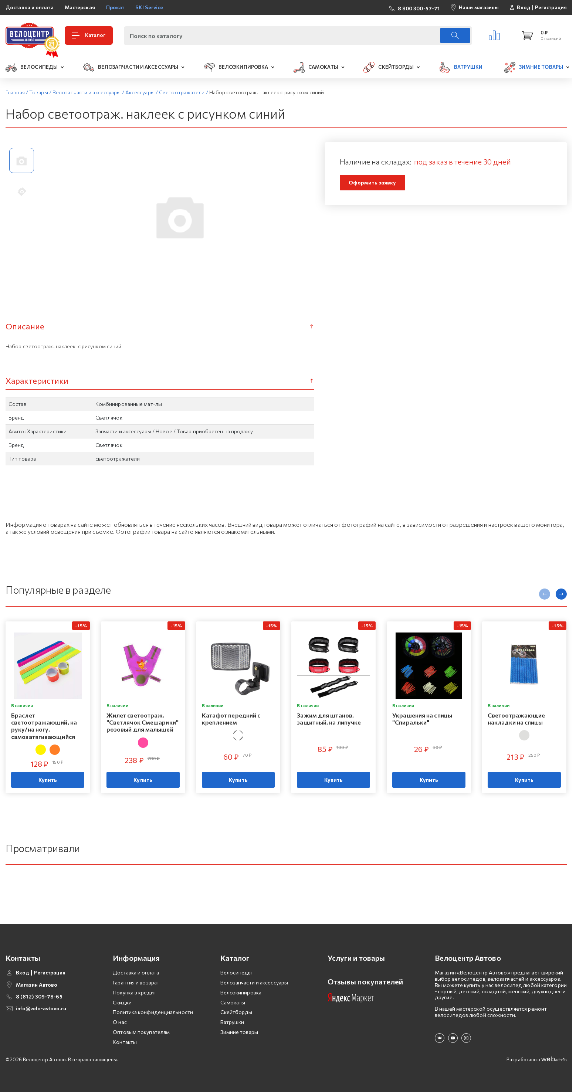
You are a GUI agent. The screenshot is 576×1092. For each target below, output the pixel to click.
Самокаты (232, 1002)
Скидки (122, 1002)
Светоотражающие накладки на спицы (516, 719)
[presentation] (544, 594)
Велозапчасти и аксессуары (254, 982)
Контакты (125, 1042)
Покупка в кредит (134, 992)
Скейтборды (236, 1012)
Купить (47, 780)
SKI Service (149, 7)
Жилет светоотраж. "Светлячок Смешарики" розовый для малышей (142, 722)
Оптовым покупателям (141, 1032)
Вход (523, 7)
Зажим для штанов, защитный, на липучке (329, 719)
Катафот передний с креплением (231, 719)
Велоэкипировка (240, 992)
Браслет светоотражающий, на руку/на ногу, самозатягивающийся (44, 726)
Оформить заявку (372, 182)
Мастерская (80, 7)
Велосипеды (236, 972)
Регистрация (551, 7)
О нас (120, 1022)
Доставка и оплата (30, 7)
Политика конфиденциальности (153, 1012)
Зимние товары (239, 1032)
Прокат (115, 7)
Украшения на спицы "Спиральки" (422, 719)
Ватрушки (232, 1022)
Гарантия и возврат (136, 982)
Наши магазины (479, 7)
